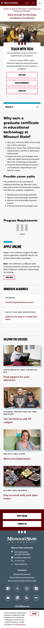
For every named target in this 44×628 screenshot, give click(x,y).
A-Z (33, 3)
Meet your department (17, 458)
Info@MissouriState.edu (23, 557)
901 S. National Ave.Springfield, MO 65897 (22, 553)
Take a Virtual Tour (21, 564)
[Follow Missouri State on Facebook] (8, 588)
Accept (34, 614)
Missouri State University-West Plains (22, 577)
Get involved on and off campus (17, 420)
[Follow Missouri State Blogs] (27, 598)
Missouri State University (22, 574)
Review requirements (22, 83)
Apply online (22, 516)
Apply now (22, 75)
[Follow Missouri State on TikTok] (36, 588)
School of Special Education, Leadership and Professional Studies (22, 9)
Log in (27, 3)
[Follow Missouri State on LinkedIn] (17, 598)
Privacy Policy (21, 624)
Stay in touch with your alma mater (21, 496)
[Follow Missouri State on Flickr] (36, 598)
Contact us (22, 91)
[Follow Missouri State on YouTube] (8, 598)
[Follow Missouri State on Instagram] (27, 588)
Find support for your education (16, 378)
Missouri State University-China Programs (22, 581)
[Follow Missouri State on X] (17, 588)
